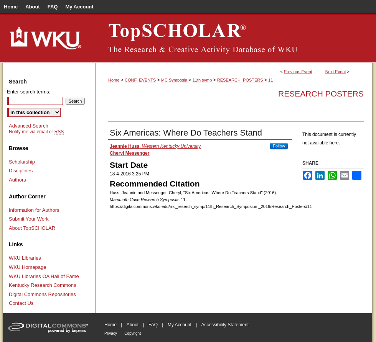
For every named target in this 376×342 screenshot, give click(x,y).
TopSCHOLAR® (234, 38)
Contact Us (21, 303)
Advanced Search (28, 126)
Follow (279, 146)
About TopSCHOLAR (32, 228)
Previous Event (298, 71)
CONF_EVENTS (141, 80)
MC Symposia (175, 80)
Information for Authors (34, 210)
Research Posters (321, 93)
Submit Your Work (29, 219)
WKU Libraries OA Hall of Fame (44, 276)
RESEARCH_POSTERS (240, 80)
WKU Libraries (25, 258)
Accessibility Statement (225, 324)
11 (270, 80)
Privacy (110, 333)
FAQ (153, 324)
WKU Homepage (27, 267)
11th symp (203, 80)
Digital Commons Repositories (42, 294)
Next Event (335, 71)
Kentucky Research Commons (42, 285)
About (133, 324)
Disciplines (21, 170)
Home (113, 80)
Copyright (132, 333)
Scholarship (22, 162)
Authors (17, 180)
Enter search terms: (28, 92)
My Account (179, 324)
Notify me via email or (36, 131)
